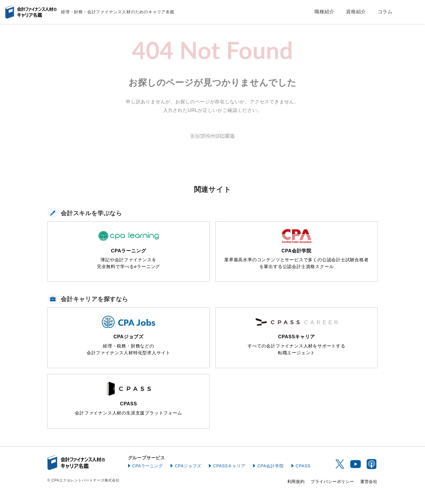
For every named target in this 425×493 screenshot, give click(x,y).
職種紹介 (324, 11)
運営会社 (369, 481)
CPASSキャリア (229, 465)
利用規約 (296, 481)
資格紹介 (356, 11)
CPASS (303, 465)
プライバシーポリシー (332, 481)
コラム (385, 11)
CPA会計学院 (270, 465)
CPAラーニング (147, 465)
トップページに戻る (212, 135)
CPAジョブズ (188, 465)
